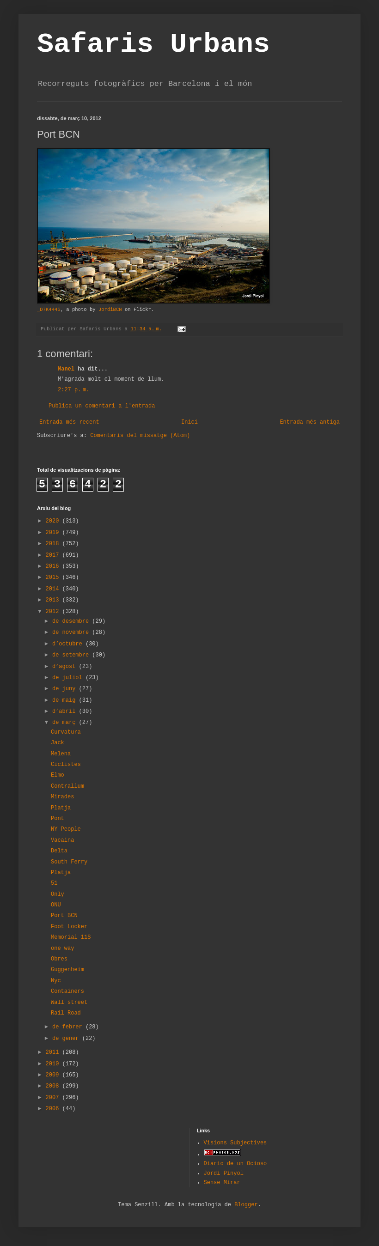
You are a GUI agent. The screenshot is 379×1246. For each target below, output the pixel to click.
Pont (57, 818)
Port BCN (64, 915)
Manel (66, 369)
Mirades (62, 797)
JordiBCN (110, 309)
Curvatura (66, 732)
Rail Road (66, 1013)
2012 (54, 611)
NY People (66, 829)
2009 (54, 1075)
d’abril (65, 711)
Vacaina (62, 840)
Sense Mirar (222, 1182)
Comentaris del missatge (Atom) (140, 435)
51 (54, 883)
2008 (54, 1086)
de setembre (72, 655)
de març (65, 722)
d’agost (65, 666)
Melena (61, 754)
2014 (54, 589)
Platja (61, 808)
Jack (57, 743)
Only (57, 894)
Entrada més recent (69, 422)
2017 (54, 555)
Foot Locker (69, 927)
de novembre (72, 632)
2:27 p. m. (73, 390)
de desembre (72, 621)
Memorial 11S (71, 937)
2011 (54, 1052)
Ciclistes (66, 764)
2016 (54, 566)
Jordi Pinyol (224, 1173)
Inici (189, 422)
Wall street (69, 1002)
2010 (54, 1064)
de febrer (69, 1027)
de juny (65, 689)
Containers (67, 991)
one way (62, 948)
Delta (59, 851)
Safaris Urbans (153, 44)
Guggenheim (67, 969)
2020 (54, 521)
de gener (67, 1038)
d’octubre (69, 644)
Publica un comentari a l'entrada (102, 406)
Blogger (245, 1205)
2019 (54, 532)
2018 (54, 544)
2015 (54, 577)
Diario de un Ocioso (235, 1164)
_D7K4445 (49, 309)
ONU (56, 905)
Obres (59, 959)
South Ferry (69, 862)
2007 (54, 1097)
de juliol (69, 678)
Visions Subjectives (235, 1143)
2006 (54, 1109)
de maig (65, 700)
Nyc (56, 981)
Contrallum (67, 786)
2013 (54, 600)
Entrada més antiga (310, 422)
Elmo (57, 775)
